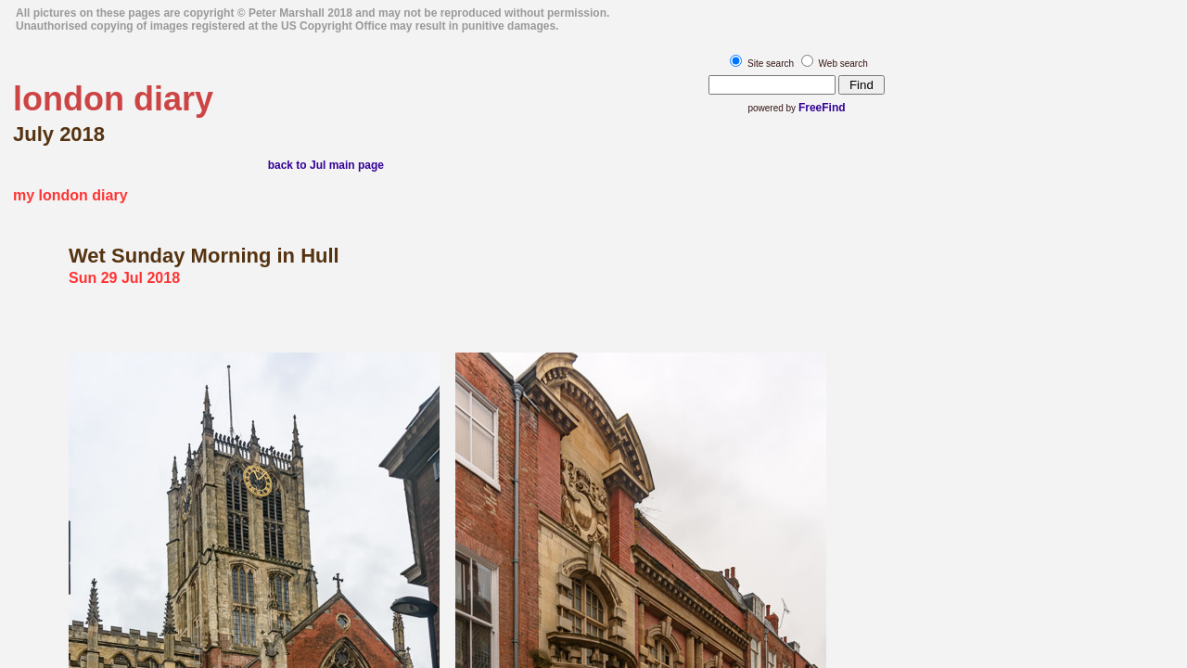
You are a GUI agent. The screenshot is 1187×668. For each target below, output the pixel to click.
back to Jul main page (326, 165)
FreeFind (822, 107)
